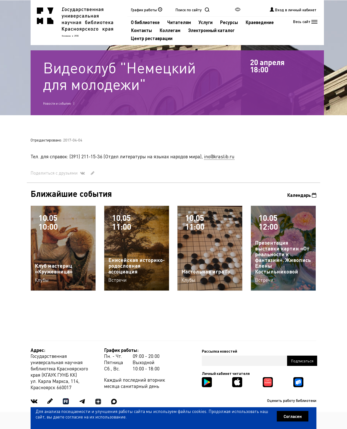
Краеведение (259, 22)
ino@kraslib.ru (219, 156)
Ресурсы (229, 22)
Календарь (301, 195)
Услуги (206, 22)
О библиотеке (145, 22)
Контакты (141, 30)
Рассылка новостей (219, 351)
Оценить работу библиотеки (291, 400)
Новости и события (57, 103)
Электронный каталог (211, 30)
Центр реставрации (151, 38)
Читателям (179, 22)
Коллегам (170, 30)
